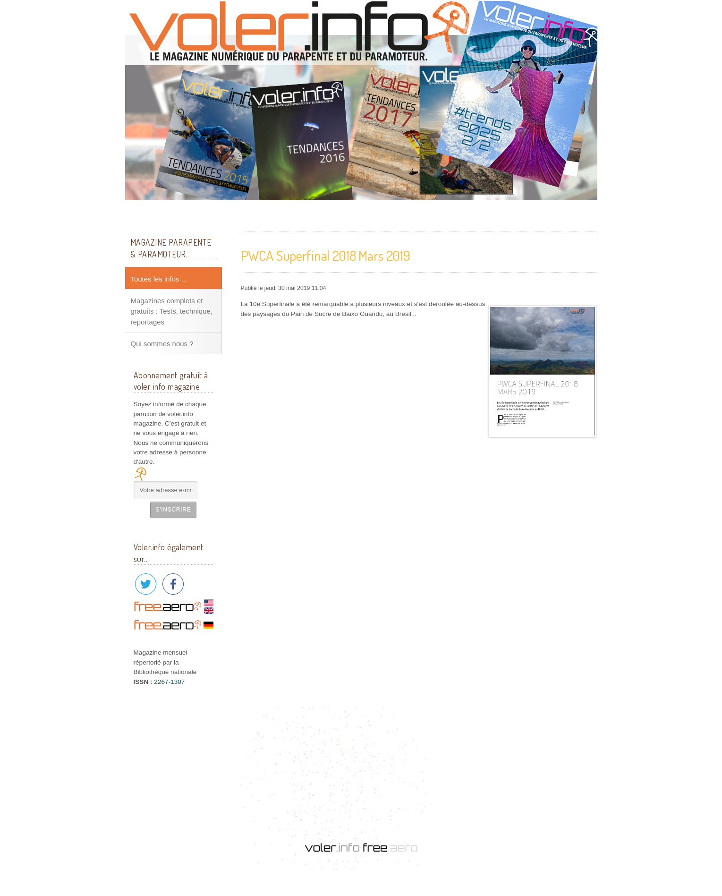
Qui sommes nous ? (162, 344)
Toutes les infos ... (159, 279)
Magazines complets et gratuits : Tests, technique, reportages (171, 311)
